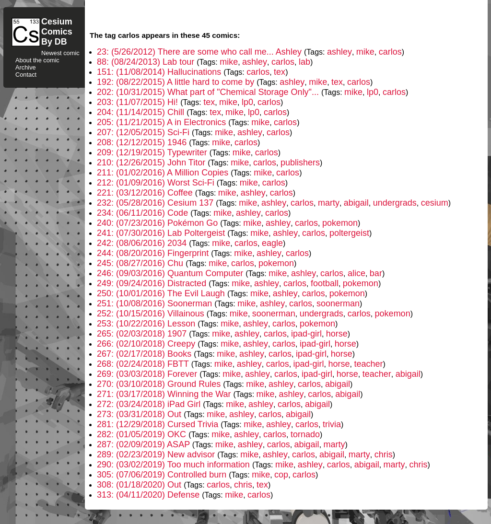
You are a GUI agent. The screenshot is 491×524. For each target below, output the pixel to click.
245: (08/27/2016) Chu (141, 263)
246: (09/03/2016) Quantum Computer (171, 273)
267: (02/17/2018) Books (145, 354)
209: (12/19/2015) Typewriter (153, 152)
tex (279, 72)
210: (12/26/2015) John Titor (152, 162)
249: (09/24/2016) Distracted (153, 283)
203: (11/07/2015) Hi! (138, 102)
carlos (390, 52)
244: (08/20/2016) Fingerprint (154, 253)
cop (281, 474)
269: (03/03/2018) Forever (148, 374)
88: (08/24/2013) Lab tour (147, 62)
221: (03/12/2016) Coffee (146, 193)
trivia (332, 424)
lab (304, 62)
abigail (356, 203)
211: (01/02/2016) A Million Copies (164, 172)
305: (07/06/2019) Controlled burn (163, 474)
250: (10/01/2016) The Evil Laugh (162, 293)
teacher (368, 364)
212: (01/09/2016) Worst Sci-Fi (157, 182)
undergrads (395, 203)
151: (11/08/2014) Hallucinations (160, 72)
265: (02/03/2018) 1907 (143, 333)
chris (383, 454)
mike (365, 52)
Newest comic (60, 53)
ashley (339, 52)
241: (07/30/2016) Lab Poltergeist (162, 233)
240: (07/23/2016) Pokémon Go (158, 223)
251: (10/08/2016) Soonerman (155, 303)
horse (337, 333)
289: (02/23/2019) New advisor (157, 454)
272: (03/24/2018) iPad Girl (150, 404)
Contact (25, 74)
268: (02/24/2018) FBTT (144, 364)
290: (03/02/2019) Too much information (174, 464)
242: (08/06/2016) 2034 (143, 243)
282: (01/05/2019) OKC (142, 434)
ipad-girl (306, 333)
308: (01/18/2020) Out (140, 484)
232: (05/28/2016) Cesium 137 (156, 203)
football (325, 283)
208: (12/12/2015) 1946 (143, 142)
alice (356, 273)
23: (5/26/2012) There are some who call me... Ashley (200, 52)
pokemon (340, 223)
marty (328, 203)
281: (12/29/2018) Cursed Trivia (159, 424)
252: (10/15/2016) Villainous (152, 313)
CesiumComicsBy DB (56, 32)
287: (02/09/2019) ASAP (144, 444)
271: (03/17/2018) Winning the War (165, 394)
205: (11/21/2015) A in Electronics (162, 122)
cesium (434, 203)
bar (376, 273)
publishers (300, 162)
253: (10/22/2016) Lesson (147, 323)
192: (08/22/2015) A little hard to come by (177, 82)
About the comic (37, 60)
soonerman (338, 303)
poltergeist (349, 233)
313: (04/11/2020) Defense (149, 495)
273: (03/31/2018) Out (140, 414)
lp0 (372, 92)
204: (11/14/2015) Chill (142, 112)
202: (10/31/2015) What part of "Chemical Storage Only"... (209, 92)
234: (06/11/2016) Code (143, 213)
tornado (305, 434)
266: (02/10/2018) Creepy (147, 344)
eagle (272, 243)
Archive (25, 67)
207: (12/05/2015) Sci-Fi (144, 132)
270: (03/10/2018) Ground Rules (160, 384)
